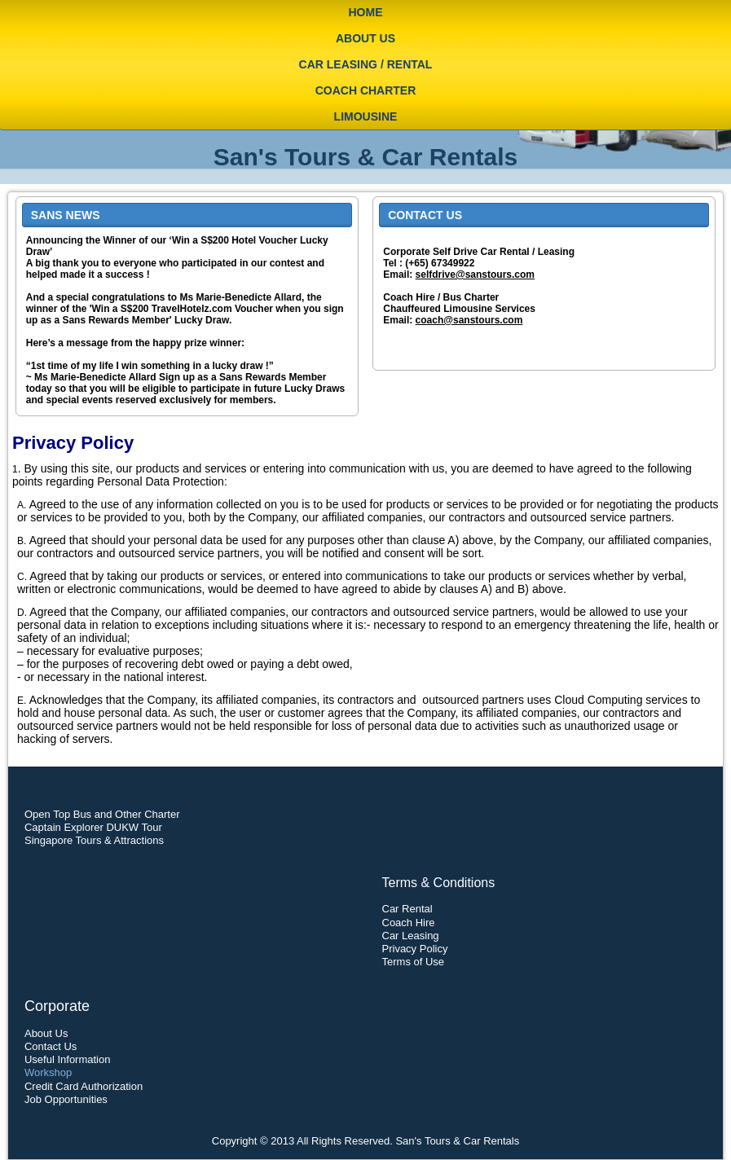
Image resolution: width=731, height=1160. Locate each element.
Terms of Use (413, 962)
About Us (365, 38)
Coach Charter (365, 90)
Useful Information (67, 1059)
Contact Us (50, 1046)
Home (366, 12)
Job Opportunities (66, 1099)
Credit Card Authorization (83, 1086)
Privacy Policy (415, 948)
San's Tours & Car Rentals (365, 156)
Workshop (48, 1072)
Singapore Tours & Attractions (94, 840)
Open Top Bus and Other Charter (102, 814)
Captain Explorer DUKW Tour (93, 827)
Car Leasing (410, 935)
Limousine (366, 116)
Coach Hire (408, 922)
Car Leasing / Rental (366, 64)
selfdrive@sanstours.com (475, 274)
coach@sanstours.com (469, 320)
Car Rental (407, 909)
